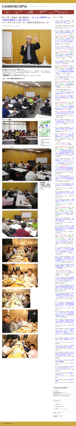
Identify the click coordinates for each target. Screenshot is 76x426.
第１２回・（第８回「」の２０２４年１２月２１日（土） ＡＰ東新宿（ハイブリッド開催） (64, 40)
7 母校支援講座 (29, 12)
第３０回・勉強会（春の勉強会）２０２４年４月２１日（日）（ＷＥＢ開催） (64, 48)
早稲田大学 (57, 404)
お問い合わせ (38, 1)
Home (3, 1)
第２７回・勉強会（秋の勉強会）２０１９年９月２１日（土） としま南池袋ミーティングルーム (64, 122)
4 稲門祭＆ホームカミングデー (60, 11)
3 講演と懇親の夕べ (43, 11)
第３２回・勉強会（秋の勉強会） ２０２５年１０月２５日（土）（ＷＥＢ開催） (64, 22)
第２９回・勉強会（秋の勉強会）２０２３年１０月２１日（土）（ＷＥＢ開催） (64, 62)
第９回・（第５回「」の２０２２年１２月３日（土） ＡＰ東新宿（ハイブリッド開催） (64, 84)
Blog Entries (72, 423)
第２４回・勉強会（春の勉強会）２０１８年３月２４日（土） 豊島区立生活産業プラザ (64, 161)
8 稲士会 (40, 12)
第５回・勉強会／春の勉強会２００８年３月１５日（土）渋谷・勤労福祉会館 (64, 355)
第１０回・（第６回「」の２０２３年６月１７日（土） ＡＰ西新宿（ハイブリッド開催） (64, 70)
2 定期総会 (30, 11)
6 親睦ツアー (17, 12)
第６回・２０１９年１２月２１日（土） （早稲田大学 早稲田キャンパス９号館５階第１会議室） (64, 114)
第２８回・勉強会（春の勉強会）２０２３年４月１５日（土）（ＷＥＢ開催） (64, 78)
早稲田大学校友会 (59, 406)
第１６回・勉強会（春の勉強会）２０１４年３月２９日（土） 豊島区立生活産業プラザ (64, 259)
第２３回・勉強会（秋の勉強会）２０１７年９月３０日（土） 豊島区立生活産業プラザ (64, 178)
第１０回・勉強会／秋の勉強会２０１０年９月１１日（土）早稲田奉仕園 (64, 314)
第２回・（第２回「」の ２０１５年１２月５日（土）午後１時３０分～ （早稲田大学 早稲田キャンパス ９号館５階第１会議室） (64, 211)
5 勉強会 (6, 12)
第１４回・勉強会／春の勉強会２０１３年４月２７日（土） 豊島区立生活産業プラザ (64, 280)
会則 (20, 1)
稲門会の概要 (12, 1)
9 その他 (50, 12)
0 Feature (7, 11)
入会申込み (28, 1)
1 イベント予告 (18, 11)
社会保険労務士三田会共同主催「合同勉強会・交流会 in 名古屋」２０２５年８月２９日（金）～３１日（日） (64, 27)
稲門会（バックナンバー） (61, 408)
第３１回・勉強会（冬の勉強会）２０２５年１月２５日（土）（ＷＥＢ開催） (64, 32)
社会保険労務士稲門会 (14, 6)
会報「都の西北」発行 (63, 12)
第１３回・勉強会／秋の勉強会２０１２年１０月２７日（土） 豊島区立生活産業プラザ (64, 288)
